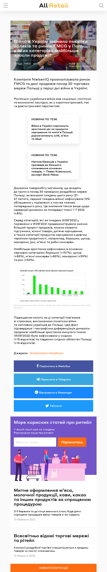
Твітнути (56, 405)
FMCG (27, 63)
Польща (18, 63)
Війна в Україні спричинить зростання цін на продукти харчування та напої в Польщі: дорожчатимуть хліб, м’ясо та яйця (52, 132)
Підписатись (72, 442)
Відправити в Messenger (55, 392)
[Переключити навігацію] (5, 5)
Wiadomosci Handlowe (46, 353)
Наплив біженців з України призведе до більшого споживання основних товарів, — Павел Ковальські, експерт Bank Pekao (51, 168)
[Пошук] (101, 5)
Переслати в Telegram (56, 379)
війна (36, 63)
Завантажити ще (53, 567)
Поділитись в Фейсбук (54, 366)
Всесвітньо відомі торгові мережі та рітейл (51, 538)
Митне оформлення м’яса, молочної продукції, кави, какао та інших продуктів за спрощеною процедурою (52, 497)
